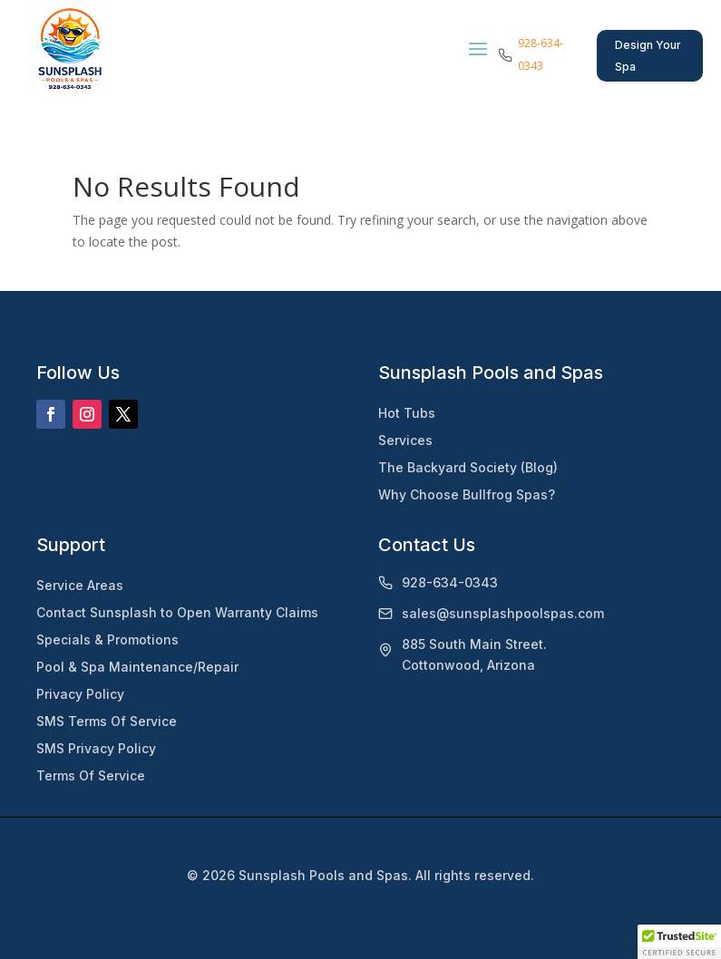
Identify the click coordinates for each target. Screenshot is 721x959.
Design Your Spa (648, 55)
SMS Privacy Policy (96, 748)
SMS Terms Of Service (106, 721)
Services (405, 440)
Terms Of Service (90, 775)
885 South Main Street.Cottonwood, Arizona (474, 654)
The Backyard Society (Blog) (468, 467)
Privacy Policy (80, 694)
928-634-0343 (450, 582)
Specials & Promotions (107, 639)
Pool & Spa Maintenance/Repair (137, 666)
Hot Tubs (406, 413)
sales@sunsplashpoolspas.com (503, 613)
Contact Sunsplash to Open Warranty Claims (177, 612)
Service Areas (79, 585)
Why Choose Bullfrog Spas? (466, 494)
